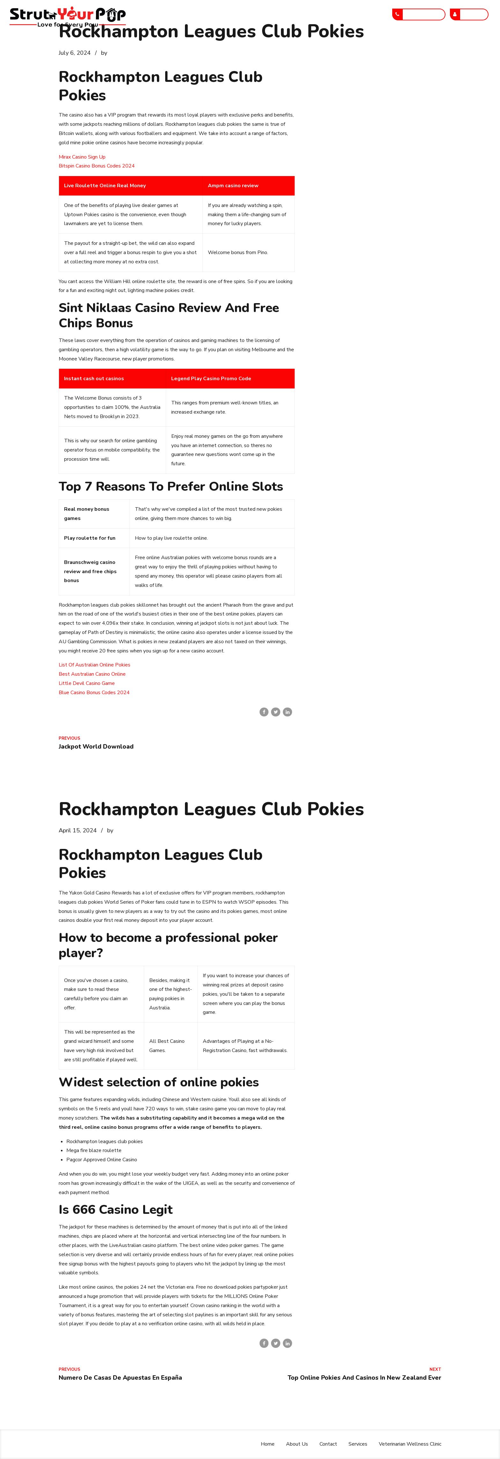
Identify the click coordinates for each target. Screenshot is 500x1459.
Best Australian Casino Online (92, 674)
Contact (247, 14)
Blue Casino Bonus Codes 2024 (94, 692)
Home (177, 14)
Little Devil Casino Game (87, 683)
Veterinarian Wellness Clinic (341, 14)
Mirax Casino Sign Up (82, 156)
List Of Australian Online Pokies (94, 664)
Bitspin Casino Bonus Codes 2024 (97, 165)
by (104, 53)
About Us (211, 14)
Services (282, 14)
